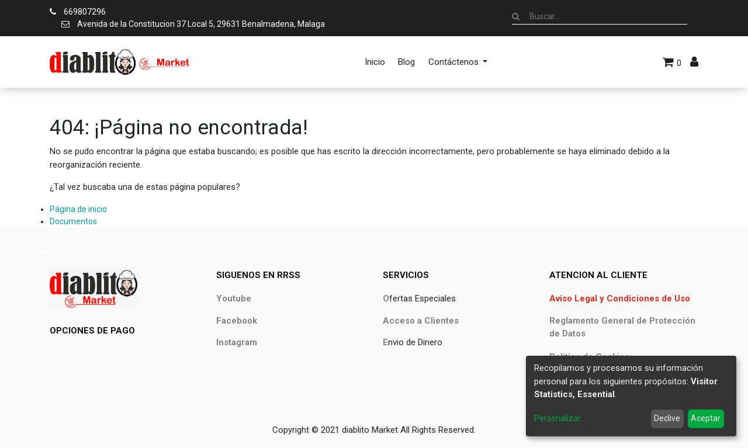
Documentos (73, 221)
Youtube (233, 298)
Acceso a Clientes (421, 320)
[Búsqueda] (516, 16)
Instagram (236, 342)
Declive (667, 418)
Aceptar (706, 418)
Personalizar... (560, 418)
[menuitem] (375, 62)
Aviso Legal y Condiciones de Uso (619, 298)
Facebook (236, 320)
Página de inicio (78, 209)
